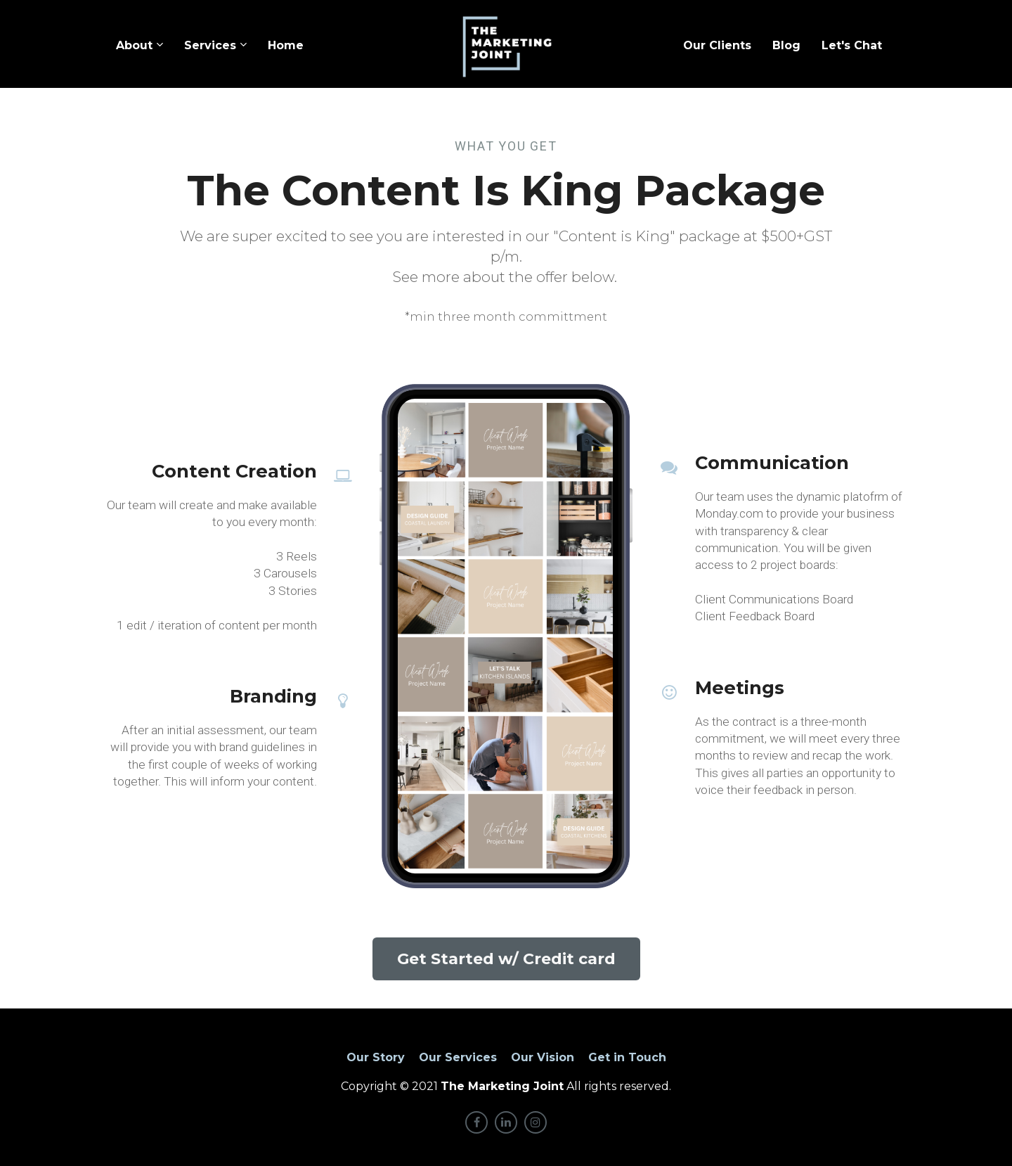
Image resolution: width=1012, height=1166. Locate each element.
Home (286, 45)
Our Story (375, 1057)
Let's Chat (852, 45)
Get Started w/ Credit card (506, 958)
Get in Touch (627, 1057)
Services (210, 45)
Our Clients (717, 45)
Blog (786, 45)
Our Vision (542, 1057)
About (134, 45)
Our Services (458, 1057)
